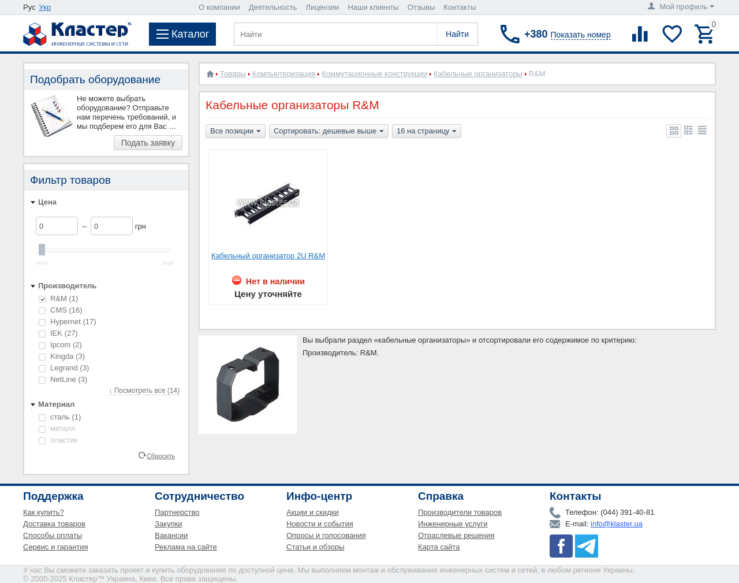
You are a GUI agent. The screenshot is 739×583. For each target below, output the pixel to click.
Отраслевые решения (456, 535)
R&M (58, 298)
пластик (58, 440)
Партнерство (177, 512)
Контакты (459, 7)
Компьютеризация (283, 73)
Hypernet (67, 321)
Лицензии (322, 7)
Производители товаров (460, 512)
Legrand (64, 367)
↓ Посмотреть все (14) (144, 391)
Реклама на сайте (186, 547)
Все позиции (235, 132)
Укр (45, 7)
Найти (457, 34)
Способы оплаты (52, 535)
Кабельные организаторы (478, 73)
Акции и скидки (312, 512)
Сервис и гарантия (55, 547)
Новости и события (319, 523)
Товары (233, 73)
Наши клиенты (373, 7)
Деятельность (273, 7)
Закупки (168, 523)
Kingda (62, 356)
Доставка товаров (54, 523)
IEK (58, 333)
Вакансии (171, 535)
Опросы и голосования (326, 535)
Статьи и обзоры (315, 547)
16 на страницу (427, 132)
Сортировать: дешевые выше (329, 132)
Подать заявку (148, 142)
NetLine (63, 379)
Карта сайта (439, 547)
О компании (219, 7)
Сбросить (161, 455)
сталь (60, 417)
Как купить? (43, 512)
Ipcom (60, 344)
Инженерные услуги (452, 523)
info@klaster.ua (617, 523)
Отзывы (421, 7)
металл (57, 428)
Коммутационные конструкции (374, 73)
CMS (61, 310)
